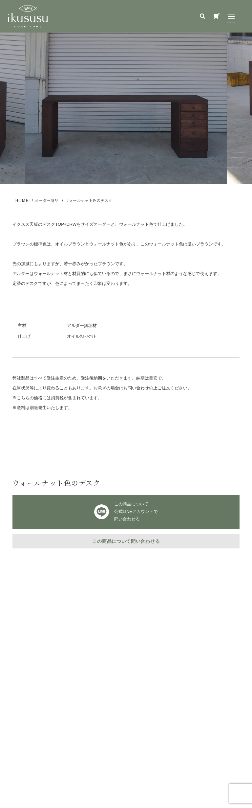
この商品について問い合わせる (126, 541)
